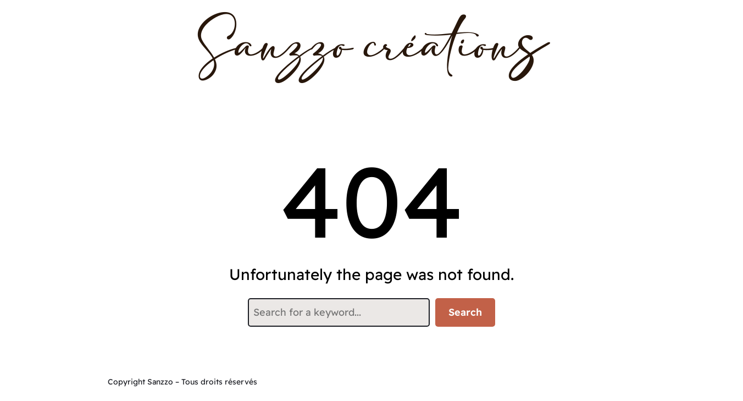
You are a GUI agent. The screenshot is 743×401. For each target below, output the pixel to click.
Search (465, 312)
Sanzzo (160, 382)
